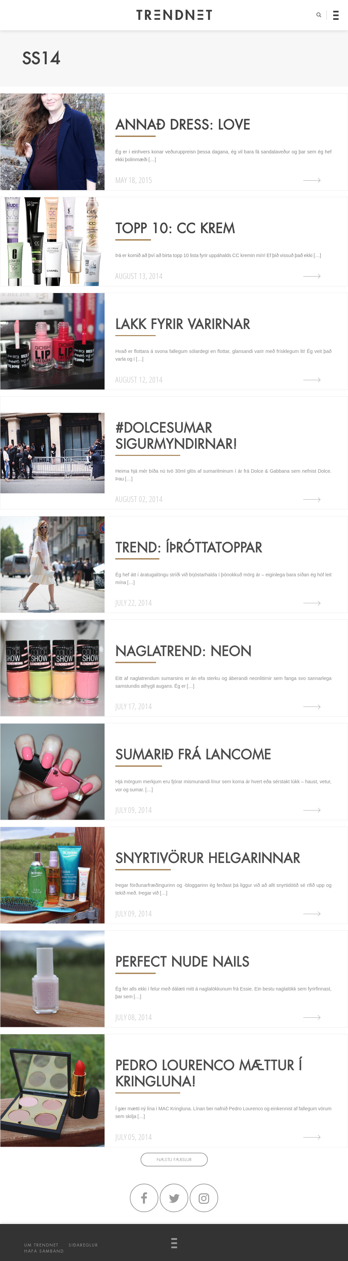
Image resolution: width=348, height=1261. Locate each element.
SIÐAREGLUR (83, 1245)
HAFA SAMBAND (44, 1251)
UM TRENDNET (41, 1245)
